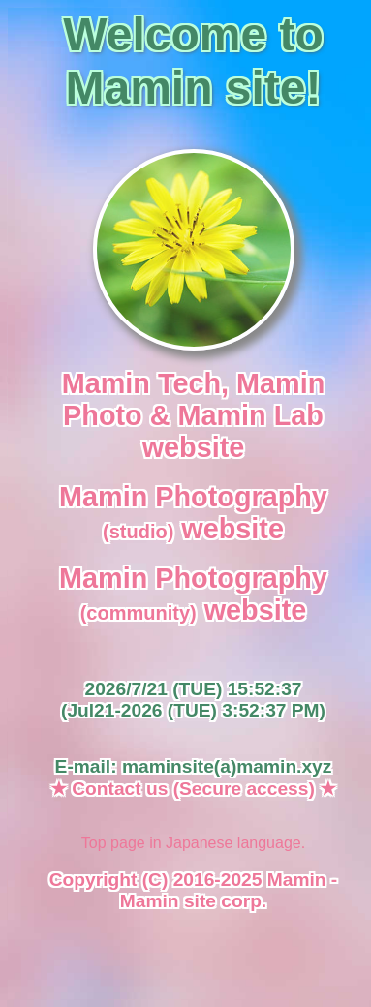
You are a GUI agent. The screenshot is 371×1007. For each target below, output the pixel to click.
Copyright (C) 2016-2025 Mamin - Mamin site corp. (193, 890)
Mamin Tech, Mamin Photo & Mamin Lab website (193, 415)
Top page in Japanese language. (193, 843)
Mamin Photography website (193, 512)
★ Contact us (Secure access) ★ (193, 788)
